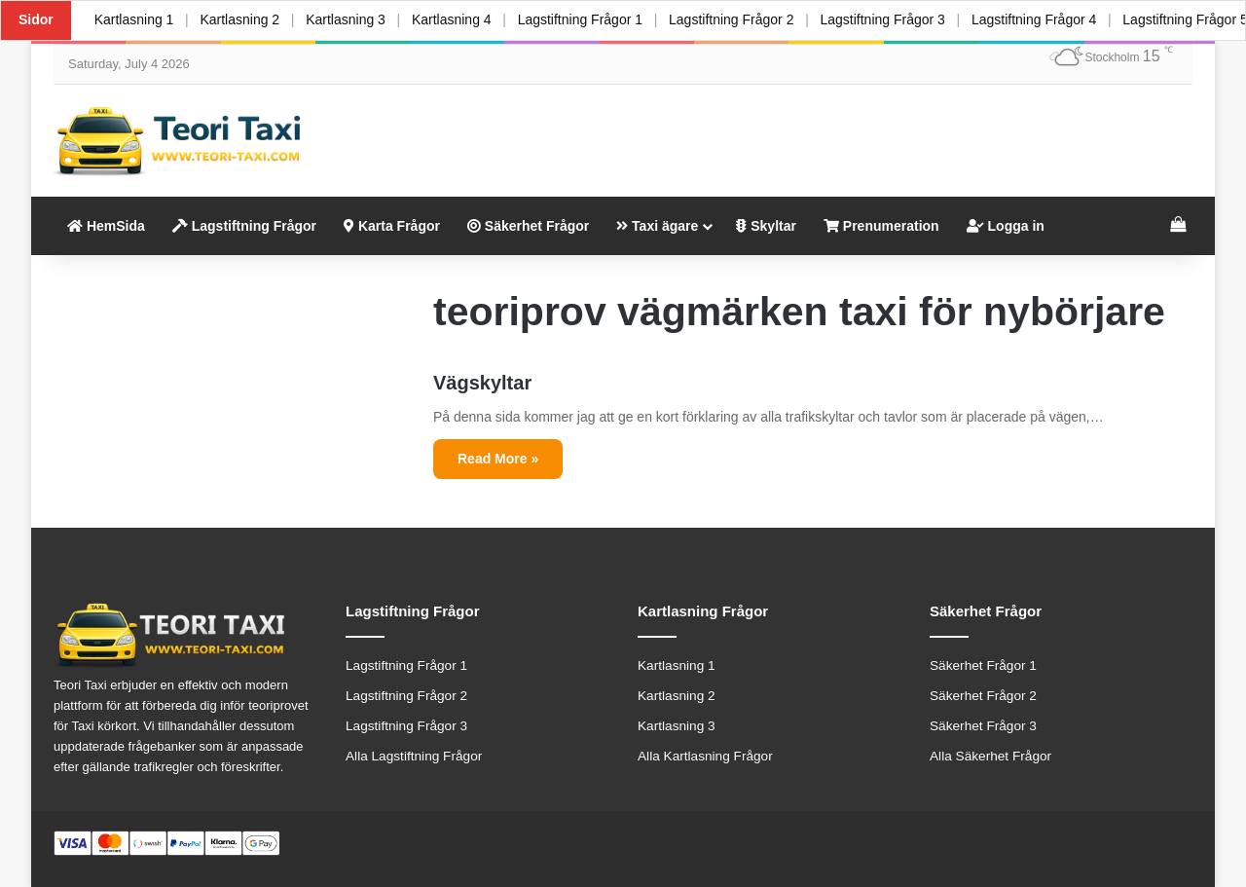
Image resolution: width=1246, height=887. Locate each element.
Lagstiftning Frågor (244, 226)
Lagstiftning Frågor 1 (582, 19)
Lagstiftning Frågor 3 (886, 19)
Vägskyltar (482, 382)
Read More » (498, 458)
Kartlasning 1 (134, 19)
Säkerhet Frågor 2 (983, 695)
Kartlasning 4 (454, 19)
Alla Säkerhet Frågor (990, 756)
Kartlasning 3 (347, 19)
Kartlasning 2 (240, 19)
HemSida (106, 226)
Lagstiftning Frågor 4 (1037, 19)
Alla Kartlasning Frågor (705, 756)
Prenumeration (881, 226)
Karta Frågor (392, 226)
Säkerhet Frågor (528, 226)
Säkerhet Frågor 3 (983, 726)
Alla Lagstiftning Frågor (414, 756)
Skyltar (766, 226)
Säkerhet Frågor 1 (983, 665)
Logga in (1005, 226)
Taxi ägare (657, 226)
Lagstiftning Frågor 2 (734, 19)
